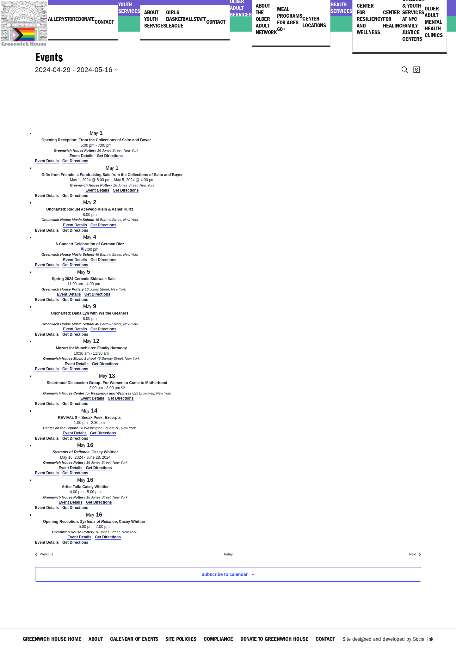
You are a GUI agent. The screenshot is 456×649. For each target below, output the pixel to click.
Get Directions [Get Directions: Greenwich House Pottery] (75, 161)
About (96, 639)
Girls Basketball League (180, 19)
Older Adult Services (241, 8)
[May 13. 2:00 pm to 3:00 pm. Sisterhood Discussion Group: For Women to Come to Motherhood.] (107, 386)
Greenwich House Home (52, 639)
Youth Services (129, 8)
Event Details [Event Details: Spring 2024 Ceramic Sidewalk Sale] (47, 299)
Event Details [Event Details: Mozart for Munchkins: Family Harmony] (47, 369)
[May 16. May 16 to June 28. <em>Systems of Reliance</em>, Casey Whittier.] (85, 455)
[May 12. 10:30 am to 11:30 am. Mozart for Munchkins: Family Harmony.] (91, 351)
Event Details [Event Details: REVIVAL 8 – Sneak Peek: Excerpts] (47, 438)
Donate (86, 19)
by (387, 639)
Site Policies (180, 639)
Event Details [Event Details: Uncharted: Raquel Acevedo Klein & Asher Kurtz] (47, 230)
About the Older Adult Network (266, 19)
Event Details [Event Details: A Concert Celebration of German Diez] (47, 265)
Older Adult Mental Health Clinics (434, 22)
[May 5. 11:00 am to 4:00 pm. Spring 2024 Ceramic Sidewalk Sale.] (83, 282)
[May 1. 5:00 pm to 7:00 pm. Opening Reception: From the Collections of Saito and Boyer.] (96, 143)
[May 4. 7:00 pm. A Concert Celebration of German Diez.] (90, 247)
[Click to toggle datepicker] (76, 69)
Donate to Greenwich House (274, 639)
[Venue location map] (82, 103)
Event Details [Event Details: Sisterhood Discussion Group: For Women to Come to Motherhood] (47, 403)
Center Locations (314, 22)
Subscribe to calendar (224, 574)
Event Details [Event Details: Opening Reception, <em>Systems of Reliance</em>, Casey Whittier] (47, 542)
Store (71, 19)
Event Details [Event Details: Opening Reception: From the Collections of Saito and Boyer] (47, 161)
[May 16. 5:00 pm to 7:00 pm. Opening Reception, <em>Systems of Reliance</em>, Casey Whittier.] (94, 525)
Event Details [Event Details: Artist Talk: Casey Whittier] (47, 507)
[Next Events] (415, 554)
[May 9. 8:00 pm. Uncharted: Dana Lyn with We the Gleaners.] (90, 317)
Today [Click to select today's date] (227, 554)
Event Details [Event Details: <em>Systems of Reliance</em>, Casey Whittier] (47, 473)
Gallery (55, 19)
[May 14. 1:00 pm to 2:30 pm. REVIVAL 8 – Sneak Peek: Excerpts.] (89, 421)
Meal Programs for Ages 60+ (289, 19)
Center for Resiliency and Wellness (370, 19)
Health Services (341, 8)
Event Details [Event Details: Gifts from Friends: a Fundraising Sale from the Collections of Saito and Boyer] (47, 195)
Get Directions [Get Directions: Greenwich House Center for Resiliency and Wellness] (75, 403)
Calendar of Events (134, 639)
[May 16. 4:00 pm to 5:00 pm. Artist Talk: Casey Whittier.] (85, 490)
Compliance (218, 639)
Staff (200, 19)
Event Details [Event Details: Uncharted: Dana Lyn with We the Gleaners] (47, 334)
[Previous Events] (44, 554)
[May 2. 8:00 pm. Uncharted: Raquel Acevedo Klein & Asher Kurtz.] (90, 213)
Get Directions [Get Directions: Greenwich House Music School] (75, 230)
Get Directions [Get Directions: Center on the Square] (75, 438)
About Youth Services (155, 19)
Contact (104, 22)
